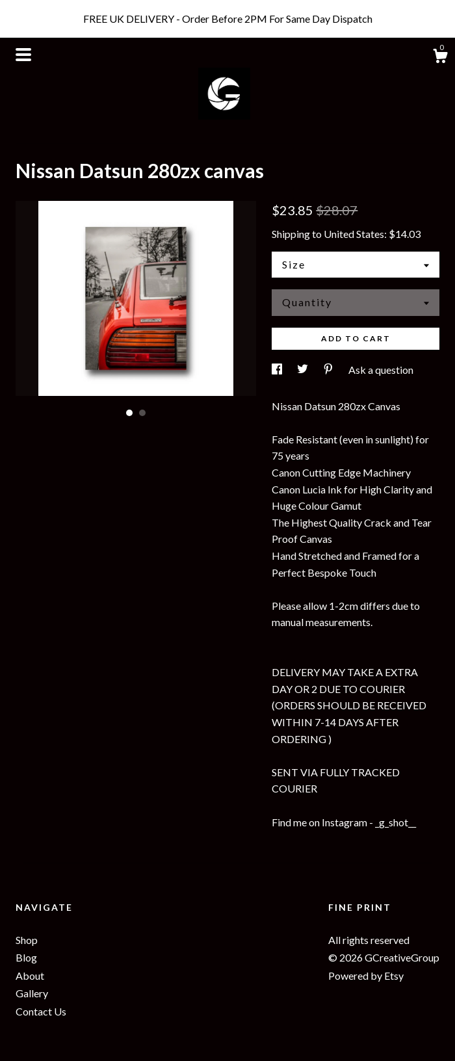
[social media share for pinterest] (329, 369)
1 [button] (129, 413)
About (30, 975)
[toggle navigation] (23, 54)
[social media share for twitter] (303, 369)
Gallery (32, 993)
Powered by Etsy (366, 975)
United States (354, 234)
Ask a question (380, 369)
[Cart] (440, 58)
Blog (26, 957)
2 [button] (142, 413)
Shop (27, 940)
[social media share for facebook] (278, 369)
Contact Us (41, 1011)
